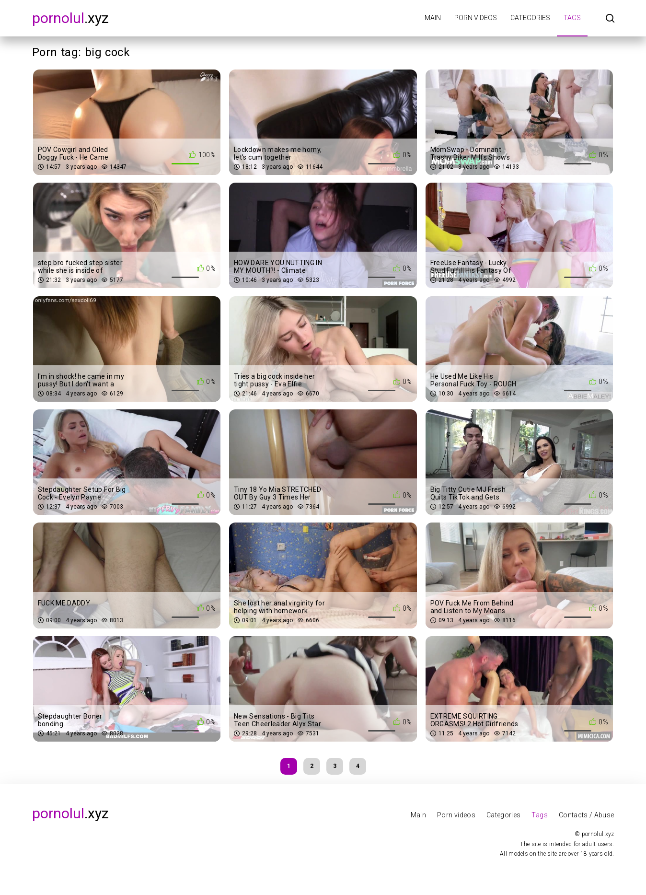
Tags (572, 18)
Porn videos (475, 18)
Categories (530, 18)
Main (433, 18)
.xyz (70, 18)
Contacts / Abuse (586, 815)
